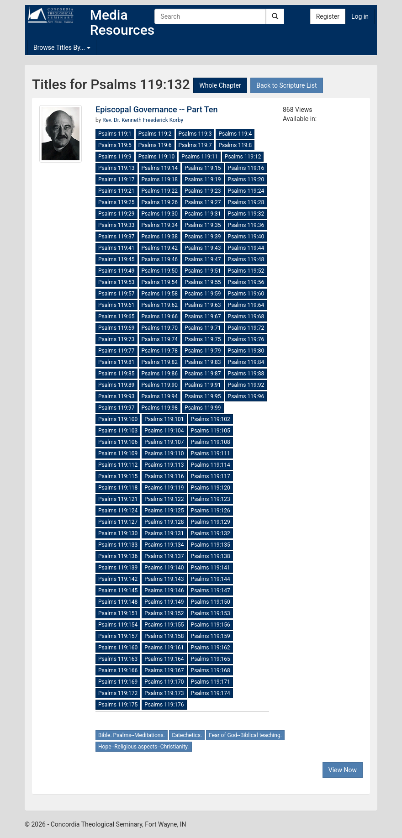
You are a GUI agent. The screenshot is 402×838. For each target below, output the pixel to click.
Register (327, 16)
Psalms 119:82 (160, 362)
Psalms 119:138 (210, 556)
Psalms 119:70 (160, 328)
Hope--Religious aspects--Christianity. (143, 746)
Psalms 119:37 (116, 236)
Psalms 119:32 (246, 214)
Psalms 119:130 (118, 533)
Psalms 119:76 (246, 339)
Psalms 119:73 (116, 339)
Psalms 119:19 (203, 179)
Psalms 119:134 (164, 545)
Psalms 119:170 (164, 682)
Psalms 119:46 (160, 259)
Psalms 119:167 (164, 670)
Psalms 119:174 (210, 693)
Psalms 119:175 (118, 704)
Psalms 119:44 (246, 248)
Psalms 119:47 (203, 259)
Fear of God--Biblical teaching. (245, 735)
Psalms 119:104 (164, 430)
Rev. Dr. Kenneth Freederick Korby (142, 120)
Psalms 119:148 (118, 602)
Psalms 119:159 (210, 636)
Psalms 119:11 (199, 156)
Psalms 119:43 (203, 248)
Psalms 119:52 (246, 271)
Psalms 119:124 (118, 510)
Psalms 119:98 (160, 408)
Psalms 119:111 (210, 453)
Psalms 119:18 (160, 179)
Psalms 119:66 (160, 316)
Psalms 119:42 (160, 248)
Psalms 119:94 (160, 396)
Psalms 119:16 (246, 168)
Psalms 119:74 (160, 339)
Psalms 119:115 (118, 476)
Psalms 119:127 (118, 522)
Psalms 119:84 (246, 362)
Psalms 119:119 (164, 488)
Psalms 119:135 (210, 545)
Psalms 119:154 (118, 625)
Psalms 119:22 (160, 191)
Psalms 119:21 (116, 191)
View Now (342, 770)
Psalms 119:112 (118, 465)
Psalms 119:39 (203, 236)
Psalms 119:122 (164, 499)
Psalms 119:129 (210, 522)
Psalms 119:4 (235, 134)
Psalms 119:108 (210, 442)
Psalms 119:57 (116, 293)
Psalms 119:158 (164, 636)
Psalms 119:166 (118, 670)
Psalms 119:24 (246, 191)
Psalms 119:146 (164, 590)
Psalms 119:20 (246, 179)
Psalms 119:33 (116, 225)
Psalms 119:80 (246, 351)
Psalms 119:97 (116, 408)
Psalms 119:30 (160, 214)
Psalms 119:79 (203, 351)
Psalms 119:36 (246, 225)
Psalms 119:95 (203, 396)
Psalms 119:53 (116, 282)
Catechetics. (187, 735)
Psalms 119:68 (246, 316)
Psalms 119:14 (160, 168)
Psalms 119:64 (246, 305)
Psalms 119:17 (116, 179)
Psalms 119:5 (115, 145)
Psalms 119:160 (118, 647)
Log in (360, 16)
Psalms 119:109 (118, 453)
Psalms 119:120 (210, 488)
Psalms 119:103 (118, 430)
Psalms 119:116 (164, 476)
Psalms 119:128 (164, 522)
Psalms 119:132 (210, 533)
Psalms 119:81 (116, 362)
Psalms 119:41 (116, 248)
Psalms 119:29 (116, 214)
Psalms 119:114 (210, 465)
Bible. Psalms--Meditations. (131, 735)
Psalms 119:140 (164, 567)
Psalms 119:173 (164, 693)
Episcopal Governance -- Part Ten (156, 109)
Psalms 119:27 (203, 202)
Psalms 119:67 (203, 316)
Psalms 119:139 (118, 567)
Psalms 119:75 (203, 339)
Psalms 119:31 (203, 214)
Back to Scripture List (286, 85)
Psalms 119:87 (203, 373)
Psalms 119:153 (210, 613)
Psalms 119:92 (246, 385)
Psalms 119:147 (210, 590)
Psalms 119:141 (210, 567)
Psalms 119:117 (210, 476)
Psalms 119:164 (164, 659)
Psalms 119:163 (118, 659)
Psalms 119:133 (118, 545)
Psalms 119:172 (118, 693)
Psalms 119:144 (210, 579)
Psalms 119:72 (246, 328)
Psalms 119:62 (160, 305)
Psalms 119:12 (243, 156)
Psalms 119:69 (116, 328)
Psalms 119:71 (203, 328)
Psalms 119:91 (203, 385)
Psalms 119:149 (164, 602)
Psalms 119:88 (246, 373)
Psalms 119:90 (160, 385)
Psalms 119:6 (155, 145)
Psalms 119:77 (116, 351)
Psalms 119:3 (195, 134)
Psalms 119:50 (160, 271)
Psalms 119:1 (115, 134)
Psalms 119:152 (164, 613)
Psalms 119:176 (164, 704)
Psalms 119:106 (118, 442)
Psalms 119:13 (116, 168)
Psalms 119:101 (164, 419)
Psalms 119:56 (246, 282)
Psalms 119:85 (116, 373)
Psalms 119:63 (203, 305)
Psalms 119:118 (118, 488)
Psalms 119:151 (118, 613)
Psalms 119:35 (203, 225)
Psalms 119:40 (246, 236)
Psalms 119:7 (195, 145)
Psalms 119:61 (116, 305)
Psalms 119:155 (164, 625)
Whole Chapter (220, 85)
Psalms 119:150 (210, 602)
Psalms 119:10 (156, 156)
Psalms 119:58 (160, 293)
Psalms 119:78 (160, 351)
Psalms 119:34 (160, 225)
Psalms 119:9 (115, 156)
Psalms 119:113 (164, 465)
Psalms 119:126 (210, 510)
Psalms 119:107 (164, 442)
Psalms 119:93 (116, 396)
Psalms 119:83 (203, 362)
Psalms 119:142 (118, 579)
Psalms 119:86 (160, 373)
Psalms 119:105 (210, 430)
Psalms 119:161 (164, 647)
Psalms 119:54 (160, 282)
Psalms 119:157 (118, 636)
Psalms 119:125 (164, 510)
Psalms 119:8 (235, 145)
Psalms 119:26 (160, 202)
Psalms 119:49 (116, 271)
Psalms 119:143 (164, 579)
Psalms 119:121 (118, 499)
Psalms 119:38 (160, 236)
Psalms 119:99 (203, 408)
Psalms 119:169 (118, 682)
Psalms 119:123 (210, 499)
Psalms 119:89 (116, 385)
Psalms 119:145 (118, 590)
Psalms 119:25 (116, 202)
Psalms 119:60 (246, 293)
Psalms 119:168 (210, 670)
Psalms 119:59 (203, 293)
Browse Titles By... (61, 47)
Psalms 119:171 (210, 682)
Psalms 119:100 (118, 419)
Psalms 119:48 (246, 259)
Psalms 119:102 (210, 419)
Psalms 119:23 (203, 191)
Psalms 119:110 (164, 453)
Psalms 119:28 (246, 202)
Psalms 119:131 (164, 533)
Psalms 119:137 (164, 556)
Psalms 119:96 (246, 396)
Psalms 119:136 (118, 556)
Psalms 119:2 (155, 134)
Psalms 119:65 (116, 316)
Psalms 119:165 (210, 659)
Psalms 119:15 (203, 168)
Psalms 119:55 (203, 282)
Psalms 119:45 (116, 259)
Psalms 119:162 (210, 647)
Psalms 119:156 (210, 625)
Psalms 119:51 (203, 271)
